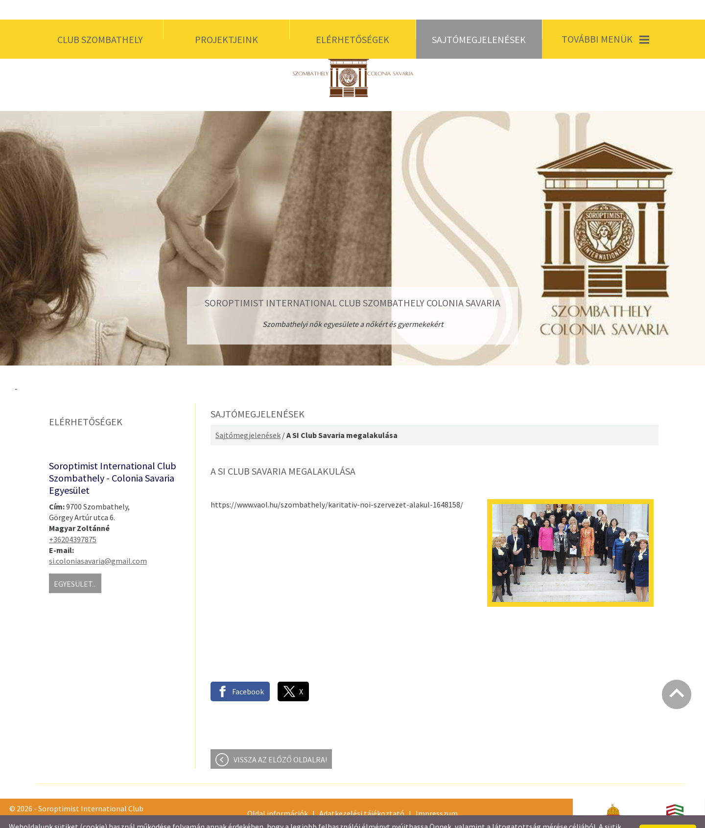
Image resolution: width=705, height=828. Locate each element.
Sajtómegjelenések (248, 415)
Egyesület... (75, 564)
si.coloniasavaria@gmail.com (98, 541)
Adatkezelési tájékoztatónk (307, 817)
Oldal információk (277, 794)
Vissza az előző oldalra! (280, 740)
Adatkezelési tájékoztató (361, 794)
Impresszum (437, 794)
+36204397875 (72, 520)
